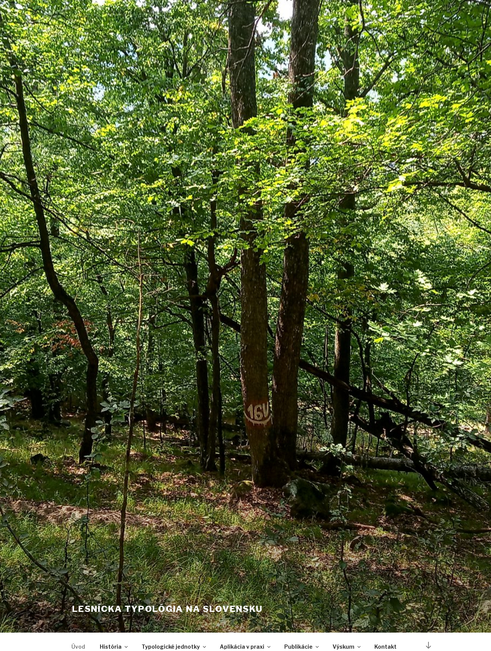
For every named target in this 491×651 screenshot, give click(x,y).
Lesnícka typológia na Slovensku (167, 608)
